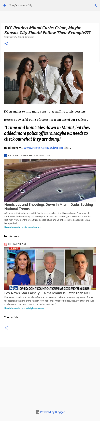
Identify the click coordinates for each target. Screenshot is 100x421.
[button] (6, 44)
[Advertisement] (50, 378)
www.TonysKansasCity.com (43, 147)
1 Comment (28, 37)
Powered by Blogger (50, 412)
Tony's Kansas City (20, 5)
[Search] (95, 5)
